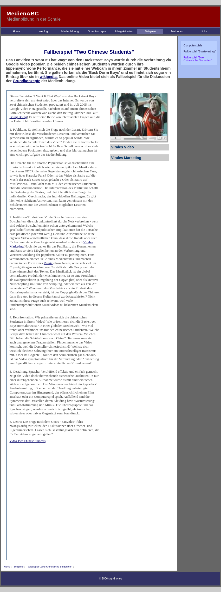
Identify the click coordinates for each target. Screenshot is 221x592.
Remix (48, 263)
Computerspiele (193, 45)
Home (16, 31)
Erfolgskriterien (124, 31)
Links (204, 31)
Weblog (43, 31)
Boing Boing (18, 117)
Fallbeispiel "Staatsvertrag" (200, 51)
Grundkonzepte (97, 31)
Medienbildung (70, 31)
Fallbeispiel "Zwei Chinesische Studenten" (49, 566)
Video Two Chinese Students (28, 441)
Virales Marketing (126, 158)
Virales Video (122, 147)
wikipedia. (48, 77)
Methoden (177, 31)
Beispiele (150, 31)
